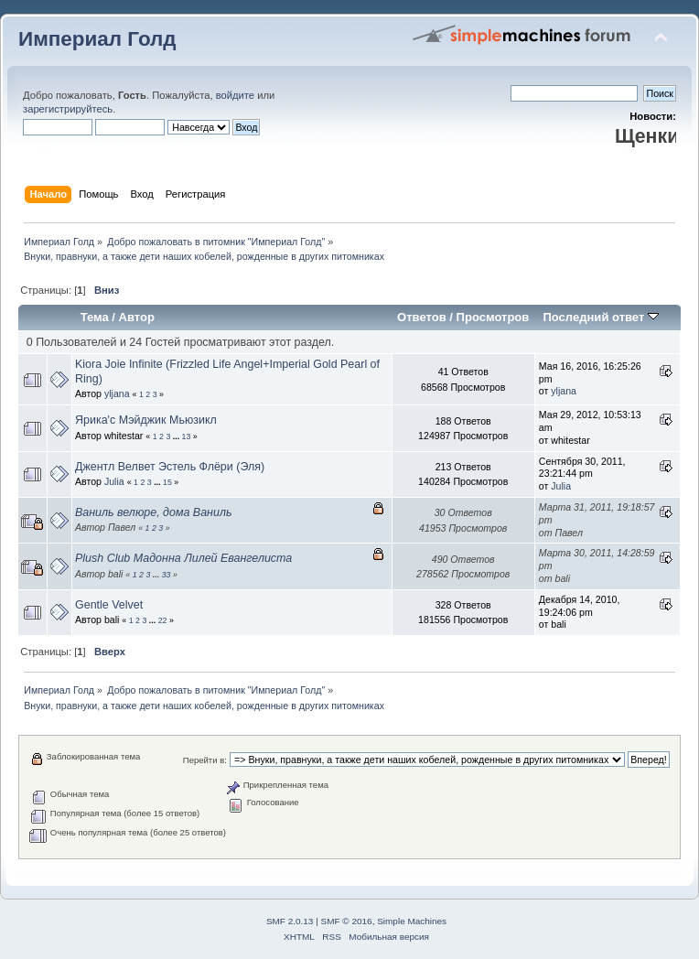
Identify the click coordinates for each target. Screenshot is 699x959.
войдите (235, 95)
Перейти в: (205, 760)
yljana (117, 393)
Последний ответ (600, 317)
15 (167, 482)
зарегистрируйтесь (68, 108)
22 (162, 620)
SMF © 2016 (346, 921)
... (177, 436)
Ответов (421, 317)
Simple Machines (411, 921)
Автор (137, 317)
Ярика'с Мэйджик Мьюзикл (146, 420)
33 (166, 574)
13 (186, 436)
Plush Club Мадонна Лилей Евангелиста (183, 558)
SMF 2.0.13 (290, 921)
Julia (114, 481)
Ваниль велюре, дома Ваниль (153, 512)
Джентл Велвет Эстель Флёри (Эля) (169, 466)
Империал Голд (97, 38)
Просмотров (493, 317)
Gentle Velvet (109, 604)
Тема (95, 317)
